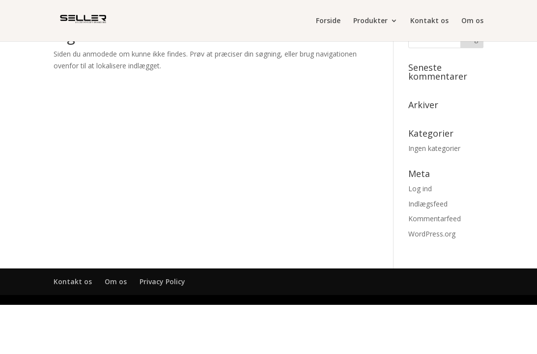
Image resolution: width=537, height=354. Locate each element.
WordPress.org (431, 233)
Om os (472, 21)
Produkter (370, 21)
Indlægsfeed (428, 203)
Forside (328, 21)
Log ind (420, 188)
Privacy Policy (162, 281)
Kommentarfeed (434, 218)
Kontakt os (429, 21)
